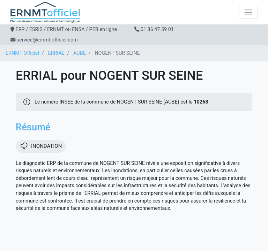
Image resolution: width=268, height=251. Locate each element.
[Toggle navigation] (248, 12)
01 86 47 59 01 (157, 29)
